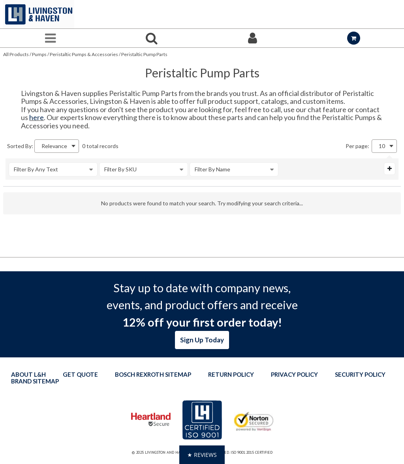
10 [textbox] (382, 146)
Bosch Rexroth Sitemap (153, 374)
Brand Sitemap (35, 381)
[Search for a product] (151, 38)
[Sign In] (252, 38)
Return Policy (231, 374)
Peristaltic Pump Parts (144, 54)
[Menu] (50, 38)
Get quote (80, 374)
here (36, 117)
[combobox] (57, 146)
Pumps (39, 54)
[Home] (38, 14)
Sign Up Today (202, 340)
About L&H (28, 374)
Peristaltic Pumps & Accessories (84, 54)
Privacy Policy (294, 374)
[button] (202, 454)
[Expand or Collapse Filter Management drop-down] (389, 168)
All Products (16, 54)
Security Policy (360, 374)
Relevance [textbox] (54, 146)
